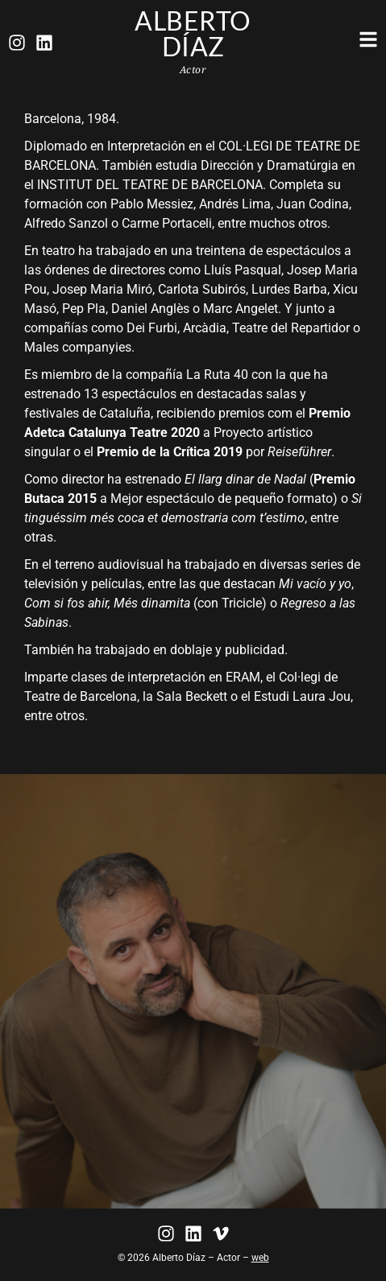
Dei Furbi (152, 328)
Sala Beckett (191, 696)
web (260, 1257)
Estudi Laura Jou (302, 696)
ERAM (243, 677)
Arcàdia (204, 328)
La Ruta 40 (217, 374)
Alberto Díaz (193, 33)
